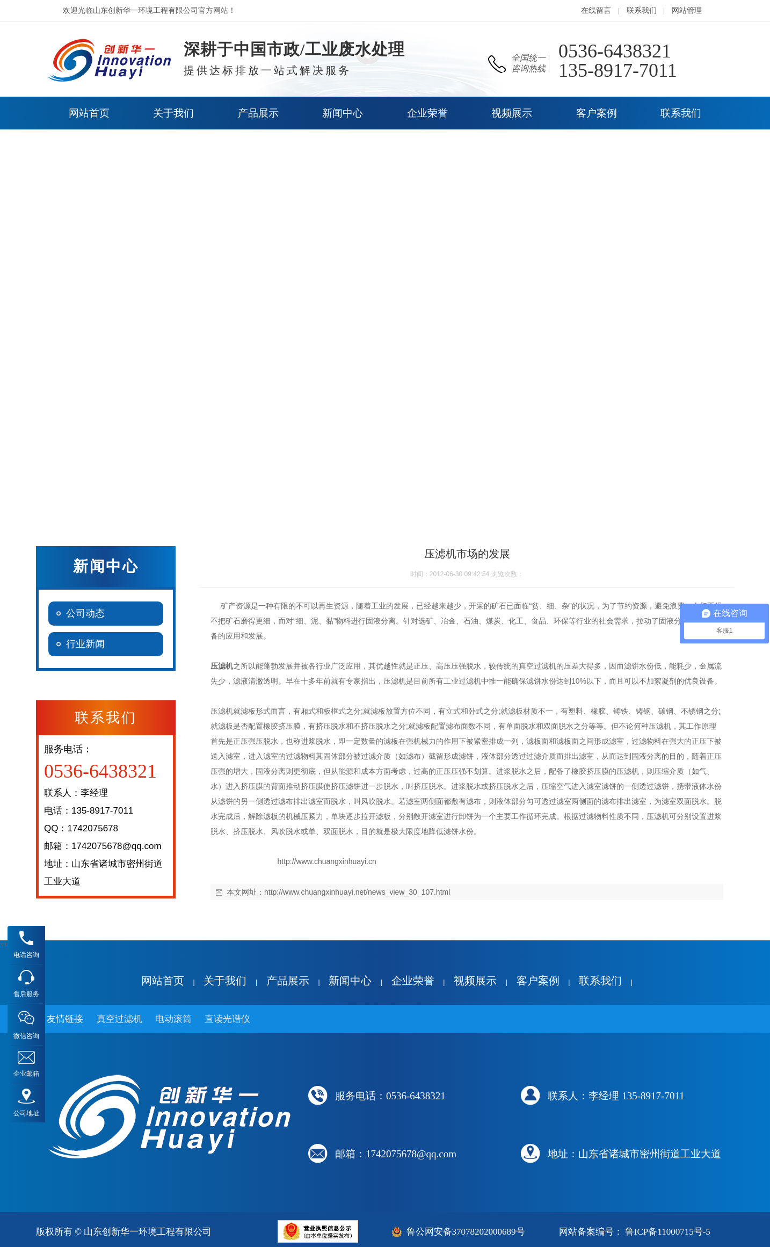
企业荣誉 (412, 981)
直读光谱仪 (227, 1019)
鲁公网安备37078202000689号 (465, 1232)
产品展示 (287, 981)
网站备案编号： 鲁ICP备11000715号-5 (634, 1232)
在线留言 (596, 10)
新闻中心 (350, 981)
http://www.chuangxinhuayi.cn (326, 861)
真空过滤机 (119, 1019)
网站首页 (162, 981)
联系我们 (642, 10)
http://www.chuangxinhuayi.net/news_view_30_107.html (357, 892)
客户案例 (538, 981)
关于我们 (225, 981)
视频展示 (475, 981)
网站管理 (687, 10)
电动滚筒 (173, 1019)
